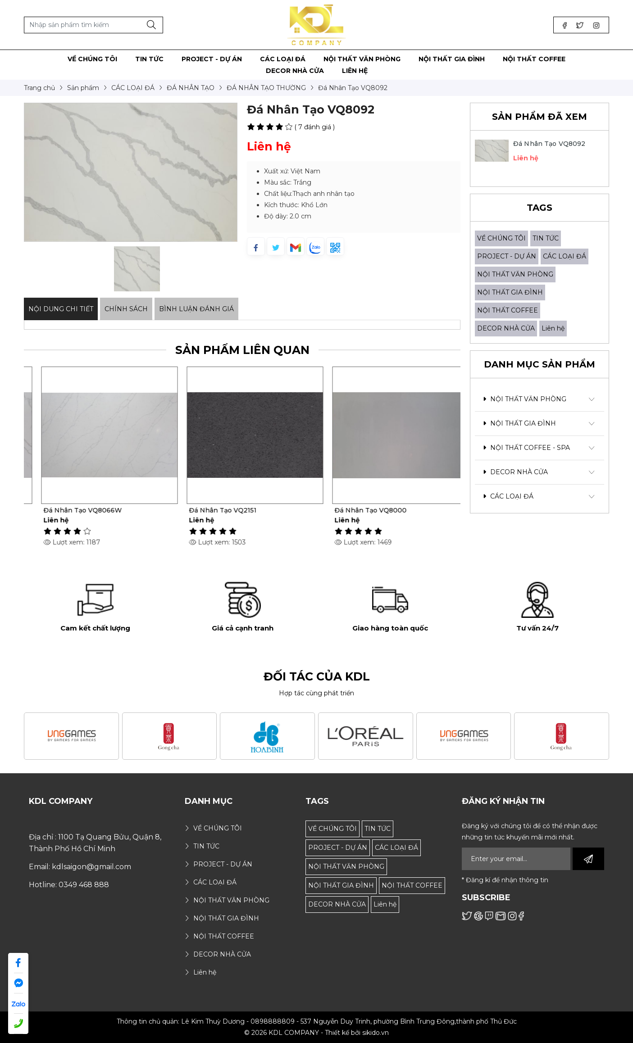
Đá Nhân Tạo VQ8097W (70, 510)
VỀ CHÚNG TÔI (501, 238)
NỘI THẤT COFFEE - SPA (526, 448)
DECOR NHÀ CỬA (506, 328)
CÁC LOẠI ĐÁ (564, 256)
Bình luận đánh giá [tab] (196, 309)
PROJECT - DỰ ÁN (506, 256)
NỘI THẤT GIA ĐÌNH (510, 292)
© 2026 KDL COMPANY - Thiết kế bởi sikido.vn (316, 1033)
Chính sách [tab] (126, 309)
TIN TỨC (546, 238)
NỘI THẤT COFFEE (507, 310)
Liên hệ (553, 328)
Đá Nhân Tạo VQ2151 (355, 510)
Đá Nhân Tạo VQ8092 (549, 144)
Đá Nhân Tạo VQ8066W (215, 510)
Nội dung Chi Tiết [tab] (60, 309)
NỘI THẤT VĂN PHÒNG (515, 274)
